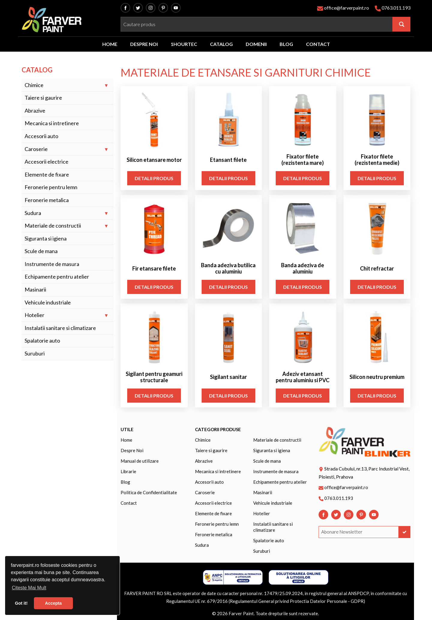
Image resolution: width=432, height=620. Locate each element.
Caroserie (36, 149)
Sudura (33, 213)
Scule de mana (41, 251)
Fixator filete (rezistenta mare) (302, 159)
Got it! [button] (21, 603)
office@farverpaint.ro (346, 8)
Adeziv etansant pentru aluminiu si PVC (302, 377)
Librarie (128, 471)
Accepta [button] (53, 603)
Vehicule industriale (48, 302)
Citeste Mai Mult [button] (29, 587)
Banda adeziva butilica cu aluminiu (228, 268)
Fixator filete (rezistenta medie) (377, 159)
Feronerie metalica (47, 200)
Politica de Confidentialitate (149, 492)
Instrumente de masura (52, 264)
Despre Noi (132, 450)
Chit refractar (377, 268)
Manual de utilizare (140, 461)
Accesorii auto (41, 136)
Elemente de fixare (47, 174)
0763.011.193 (396, 8)
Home (126, 440)
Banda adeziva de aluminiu (302, 268)
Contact (129, 503)
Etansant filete (228, 160)
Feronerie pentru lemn (51, 187)
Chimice (34, 85)
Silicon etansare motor (154, 160)
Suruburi (35, 353)
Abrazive (35, 110)
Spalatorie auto (42, 340)
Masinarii (35, 289)
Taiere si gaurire (43, 98)
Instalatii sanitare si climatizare (60, 328)
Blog (125, 482)
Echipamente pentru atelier (57, 277)
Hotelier (34, 315)
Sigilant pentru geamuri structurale (154, 377)
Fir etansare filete (154, 268)
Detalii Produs (154, 178)
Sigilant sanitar (228, 377)
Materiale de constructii (53, 225)
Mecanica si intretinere (52, 123)
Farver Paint (241, 613)
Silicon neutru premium (377, 377)
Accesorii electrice (46, 162)
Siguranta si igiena (46, 238)
